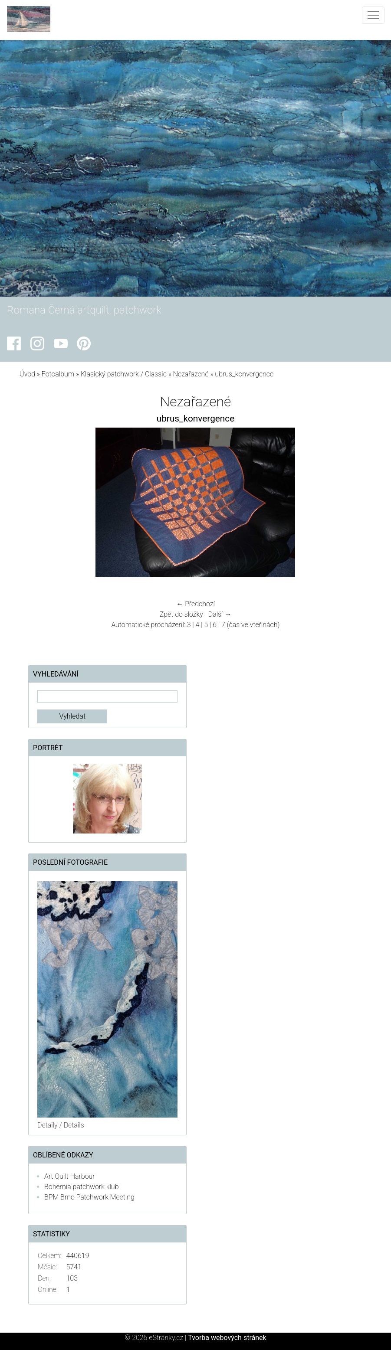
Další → (220, 614)
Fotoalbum (58, 374)
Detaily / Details (60, 1125)
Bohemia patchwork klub (81, 1187)
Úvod (27, 374)
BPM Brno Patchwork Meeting (89, 1197)
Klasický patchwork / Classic (124, 374)
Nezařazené (191, 374)
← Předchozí (195, 604)
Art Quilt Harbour (69, 1176)
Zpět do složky (181, 614)
